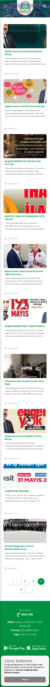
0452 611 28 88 (25, 634)
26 (33, 581)
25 (25, 581)
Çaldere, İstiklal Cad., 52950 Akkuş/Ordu (25, 624)
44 (21, 589)
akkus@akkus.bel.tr (25, 630)
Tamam (25, 679)
